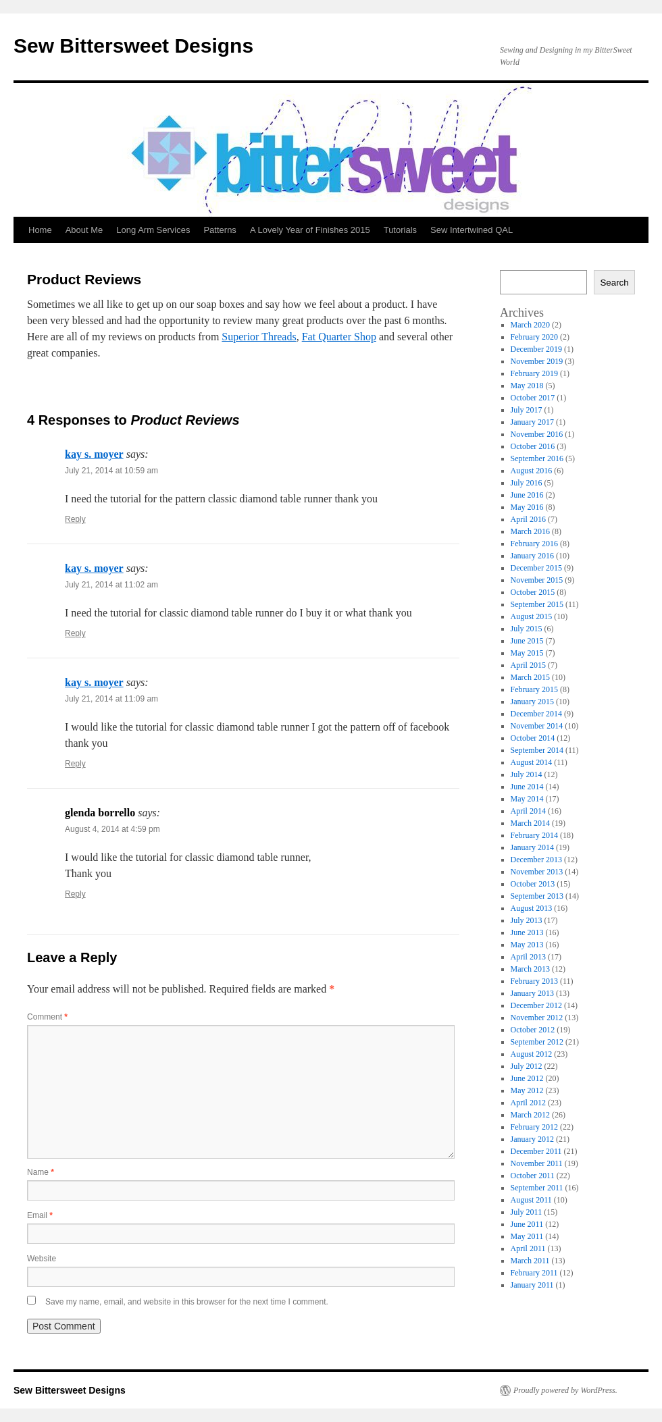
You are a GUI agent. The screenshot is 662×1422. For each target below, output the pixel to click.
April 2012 (528, 1102)
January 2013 (532, 993)
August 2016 (532, 470)
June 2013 (527, 932)
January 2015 (532, 701)
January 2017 (532, 422)
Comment (47, 1017)
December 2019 (536, 349)
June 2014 (527, 786)
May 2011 (527, 1236)
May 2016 (527, 507)
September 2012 (537, 1042)
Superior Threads (259, 336)
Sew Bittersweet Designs (133, 45)
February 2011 (534, 1273)
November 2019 (537, 361)
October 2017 (533, 397)
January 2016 (532, 555)
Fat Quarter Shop (339, 336)
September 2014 (537, 750)
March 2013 (530, 969)
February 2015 (534, 689)
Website (41, 1258)
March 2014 (530, 823)
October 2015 (533, 592)
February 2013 (534, 981)
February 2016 (534, 543)
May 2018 (527, 385)
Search (614, 283)
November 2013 (537, 871)
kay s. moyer (94, 454)
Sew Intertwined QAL (471, 230)
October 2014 (533, 738)
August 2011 (531, 1200)
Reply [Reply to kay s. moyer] (75, 519)
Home (40, 230)
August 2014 (532, 762)
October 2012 (533, 1029)
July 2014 (526, 774)
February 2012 (534, 1127)
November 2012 (537, 1017)
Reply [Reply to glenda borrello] (75, 894)
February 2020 (534, 337)
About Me (84, 230)
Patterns (219, 230)
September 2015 (537, 604)
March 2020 (530, 325)
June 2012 (527, 1078)
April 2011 (528, 1248)
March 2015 (530, 677)
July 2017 (526, 410)
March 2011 (530, 1260)
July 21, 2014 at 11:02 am (111, 584)
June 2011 (527, 1224)
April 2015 (528, 665)
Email (40, 1215)
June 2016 (527, 495)
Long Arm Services (153, 230)
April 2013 (528, 957)
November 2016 (537, 434)
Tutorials (400, 230)
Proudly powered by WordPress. (565, 1390)
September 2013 (537, 896)
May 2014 (527, 799)
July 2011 (526, 1212)
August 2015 (532, 616)
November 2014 (537, 726)
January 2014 (532, 847)
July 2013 (526, 920)
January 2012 (532, 1139)
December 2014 (536, 713)
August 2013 (532, 908)
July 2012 (526, 1066)
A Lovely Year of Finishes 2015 (310, 230)
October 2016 (533, 446)
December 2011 (536, 1151)
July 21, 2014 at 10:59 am (111, 470)
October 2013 (533, 884)
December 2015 (536, 568)
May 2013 (527, 944)
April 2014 (528, 811)
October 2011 (533, 1175)
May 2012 (527, 1090)
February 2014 (534, 835)
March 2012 (530, 1115)
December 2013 (536, 859)
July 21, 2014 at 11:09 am (111, 699)
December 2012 (536, 1005)
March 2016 (530, 531)
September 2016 (537, 458)
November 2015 (537, 580)
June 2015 (527, 641)
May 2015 (527, 653)
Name (40, 1172)
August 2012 (532, 1054)
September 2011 (537, 1187)
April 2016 (528, 519)
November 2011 (537, 1163)
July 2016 (526, 483)
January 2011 (532, 1285)
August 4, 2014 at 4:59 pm (112, 829)
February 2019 (534, 373)
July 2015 (526, 628)
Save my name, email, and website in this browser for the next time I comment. (186, 1302)
